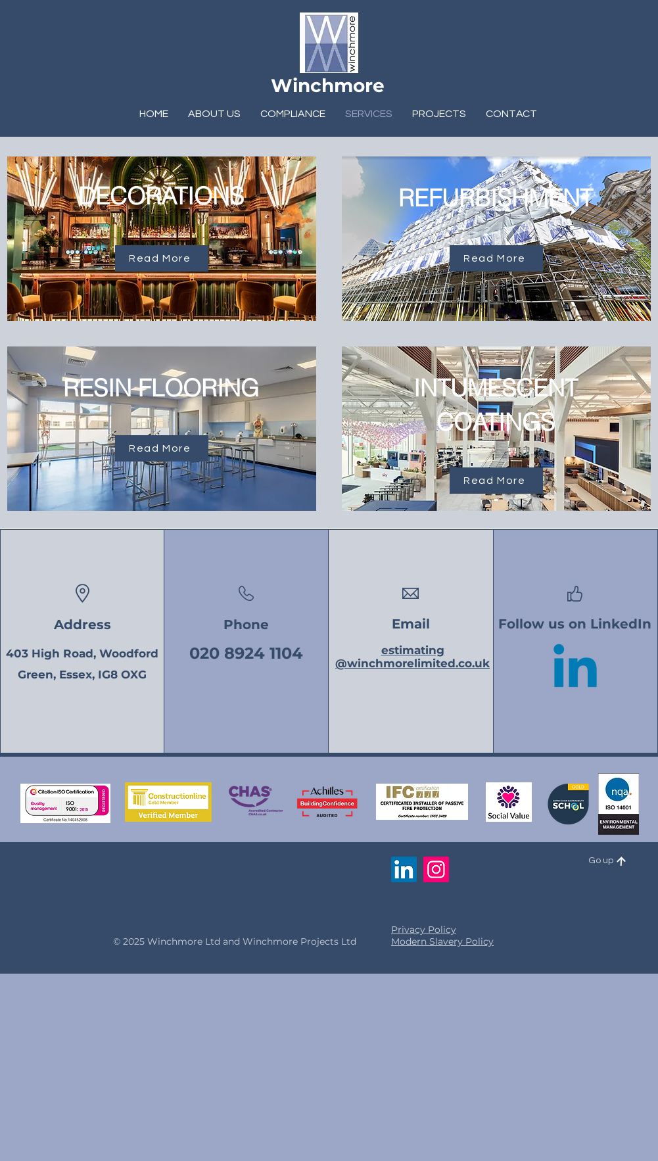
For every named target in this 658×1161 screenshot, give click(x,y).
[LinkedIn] (404, 869)
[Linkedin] (575, 671)
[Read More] (161, 258)
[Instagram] (436, 869)
